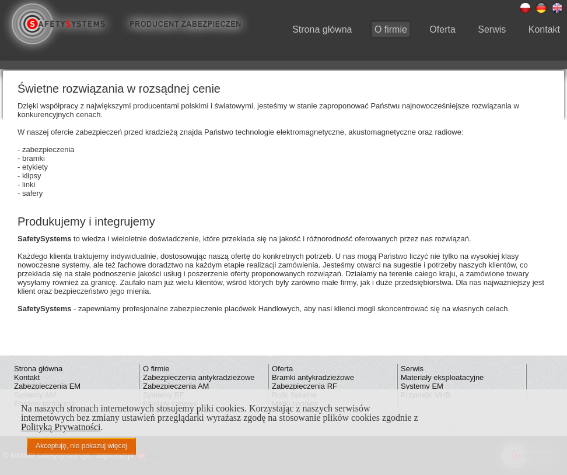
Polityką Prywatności (60, 427)
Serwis (492, 29)
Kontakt (544, 29)
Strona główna (322, 29)
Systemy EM (422, 386)
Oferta (442, 29)
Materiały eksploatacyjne (442, 377)
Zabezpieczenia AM (176, 386)
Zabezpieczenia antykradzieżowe (199, 377)
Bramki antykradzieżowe (313, 377)
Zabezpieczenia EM (47, 386)
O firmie (390, 29)
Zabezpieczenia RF (304, 386)
